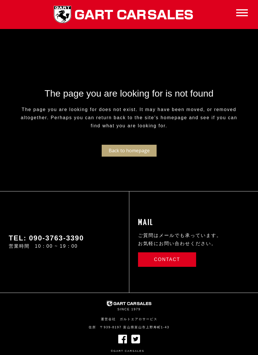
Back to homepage (129, 150)
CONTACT (167, 259)
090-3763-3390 (56, 238)
